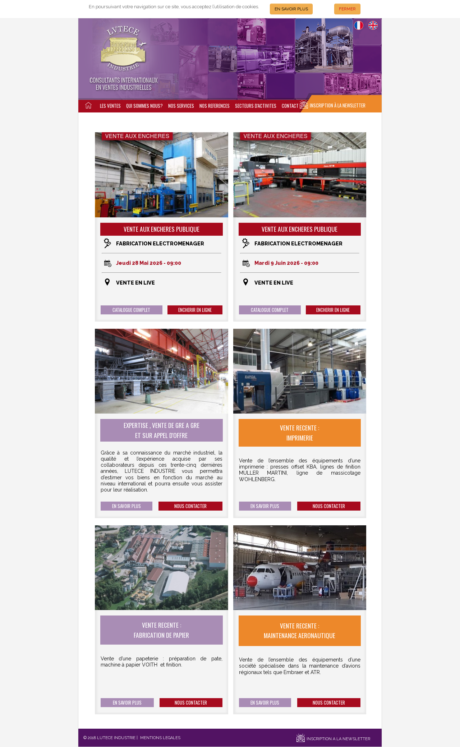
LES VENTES (110, 105)
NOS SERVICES (181, 105)
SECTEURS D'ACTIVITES (255, 105)
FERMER (347, 8)
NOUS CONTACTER (190, 506)
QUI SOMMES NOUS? (144, 105)
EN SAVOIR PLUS (291, 8)
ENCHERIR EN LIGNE (195, 309)
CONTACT (290, 105)
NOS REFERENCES (214, 105)
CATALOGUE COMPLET (131, 309)
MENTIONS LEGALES (160, 738)
